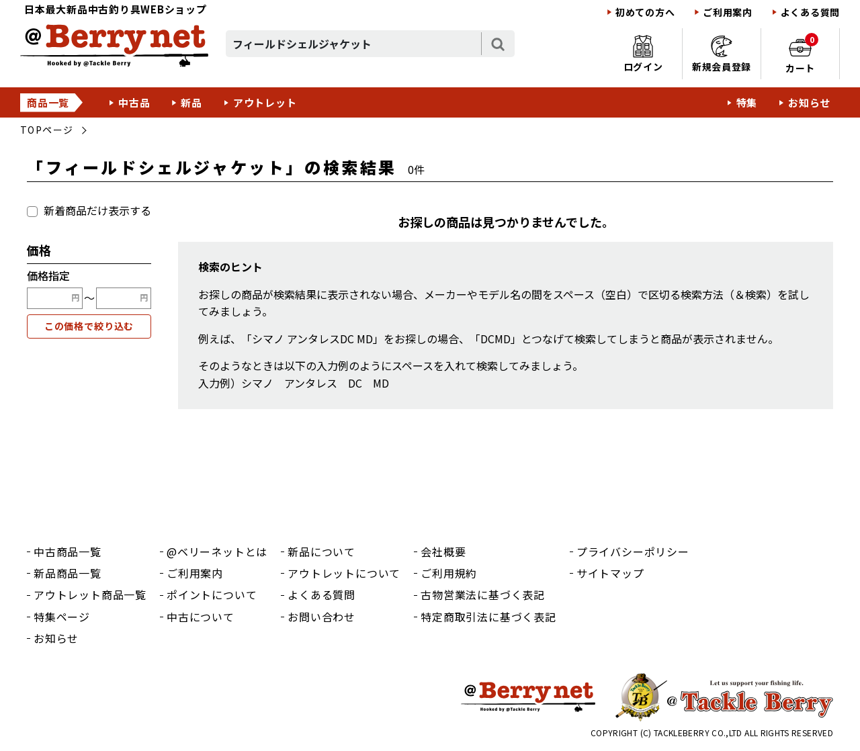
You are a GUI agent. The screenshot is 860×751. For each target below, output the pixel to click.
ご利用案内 (727, 12)
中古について (200, 616)
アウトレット (265, 102)
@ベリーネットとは (217, 551)
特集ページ (62, 616)
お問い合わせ (321, 616)
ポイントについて (212, 594)
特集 (747, 102)
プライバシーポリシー (632, 551)
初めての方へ (645, 12)
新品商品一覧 (67, 573)
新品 (191, 102)
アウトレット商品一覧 (90, 594)
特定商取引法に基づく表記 (488, 616)
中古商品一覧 (67, 551)
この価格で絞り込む (89, 326)
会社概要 (443, 551)
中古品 (134, 102)
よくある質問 (810, 12)
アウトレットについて (344, 573)
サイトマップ (610, 573)
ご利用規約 (449, 573)
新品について (321, 551)
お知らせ (809, 102)
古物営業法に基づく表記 (483, 594)
